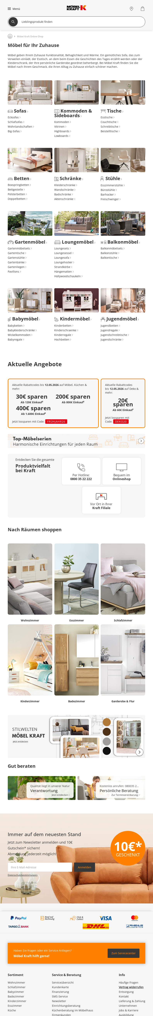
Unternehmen (128, 1006)
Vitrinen (59, 126)
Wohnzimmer (16, 982)
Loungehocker (63, 262)
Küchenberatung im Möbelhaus (72, 1010)
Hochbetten (61, 339)
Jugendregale (109, 330)
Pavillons (13, 271)
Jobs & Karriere (128, 1010)
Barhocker (107, 194)
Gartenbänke (16, 262)
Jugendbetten (109, 325)
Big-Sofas (14, 131)
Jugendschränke (111, 339)
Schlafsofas (15, 122)
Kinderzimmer (17, 1001)
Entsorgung (126, 992)
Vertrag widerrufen (131, 987)
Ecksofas (13, 117)
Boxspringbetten (18, 185)
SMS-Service (60, 996)
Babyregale (15, 339)
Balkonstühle (109, 253)
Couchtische (108, 122)
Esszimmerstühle (112, 185)
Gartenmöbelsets (19, 248)
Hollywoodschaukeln (67, 276)
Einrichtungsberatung (66, 1006)
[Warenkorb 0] (143, 8)
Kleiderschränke (64, 185)
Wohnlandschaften (20, 126)
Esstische (107, 117)
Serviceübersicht (63, 982)
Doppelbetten (17, 199)
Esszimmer (15, 1006)
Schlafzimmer (17, 987)
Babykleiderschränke (21, 330)
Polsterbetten (16, 194)
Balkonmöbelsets (112, 248)
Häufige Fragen (128, 982)
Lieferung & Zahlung (132, 1001)
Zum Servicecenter (123, 953)
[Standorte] (131, 8)
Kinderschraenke (65, 330)
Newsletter (59, 1001)
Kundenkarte (60, 987)
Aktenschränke (63, 199)
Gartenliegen (16, 267)
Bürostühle (108, 190)
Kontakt (124, 996)
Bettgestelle (15, 189)
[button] (13, 9)
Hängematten (63, 271)
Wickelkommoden (19, 335)
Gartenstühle (16, 257)
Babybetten (15, 325)
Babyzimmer (16, 992)
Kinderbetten (62, 325)
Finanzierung (60, 992)
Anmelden (84, 867)
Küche (12, 1010)
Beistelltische (109, 131)
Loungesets (61, 248)
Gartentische (16, 253)
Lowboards (61, 136)
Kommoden (61, 122)
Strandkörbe (62, 267)
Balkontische (109, 257)
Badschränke (62, 194)
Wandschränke (64, 190)
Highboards (61, 131)
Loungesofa (61, 257)
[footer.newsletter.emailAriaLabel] (40, 867)
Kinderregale (62, 335)
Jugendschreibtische (114, 335)
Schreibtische (109, 126)
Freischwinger (110, 199)
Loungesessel (63, 253)
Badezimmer (16, 996)
